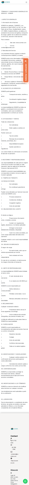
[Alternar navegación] (26, 2)
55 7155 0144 (14, 448)
